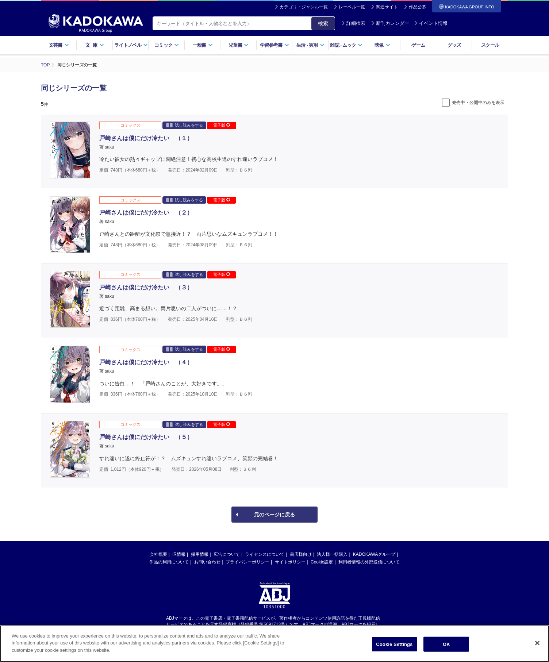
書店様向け (301, 554)
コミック (166, 45)
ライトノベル (131, 45)
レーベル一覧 (352, 6)
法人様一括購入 (332, 554)
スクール (490, 45)
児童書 (239, 45)
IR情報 (178, 554)
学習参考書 (274, 45)
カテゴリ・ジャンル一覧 (304, 6)
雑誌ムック (346, 45)
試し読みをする (184, 125)
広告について (227, 554)
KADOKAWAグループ (374, 554)
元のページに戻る (274, 514)
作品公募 (417, 6)
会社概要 (158, 554)
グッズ (454, 45)
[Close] (537, 647)
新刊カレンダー (390, 23)
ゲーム (418, 45)
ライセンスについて (264, 554)
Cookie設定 (322, 562)
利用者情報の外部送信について (369, 562)
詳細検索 (353, 23)
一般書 (203, 45)
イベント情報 (431, 23)
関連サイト (387, 6)
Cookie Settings (394, 648)
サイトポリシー (290, 562)
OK (446, 648)
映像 (382, 45)
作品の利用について (169, 562)
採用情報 (199, 554)
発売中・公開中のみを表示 (478, 102)
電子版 (221, 125)
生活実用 (310, 45)
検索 (323, 23)
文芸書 (59, 45)
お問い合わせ (207, 562)
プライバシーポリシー (247, 562)
